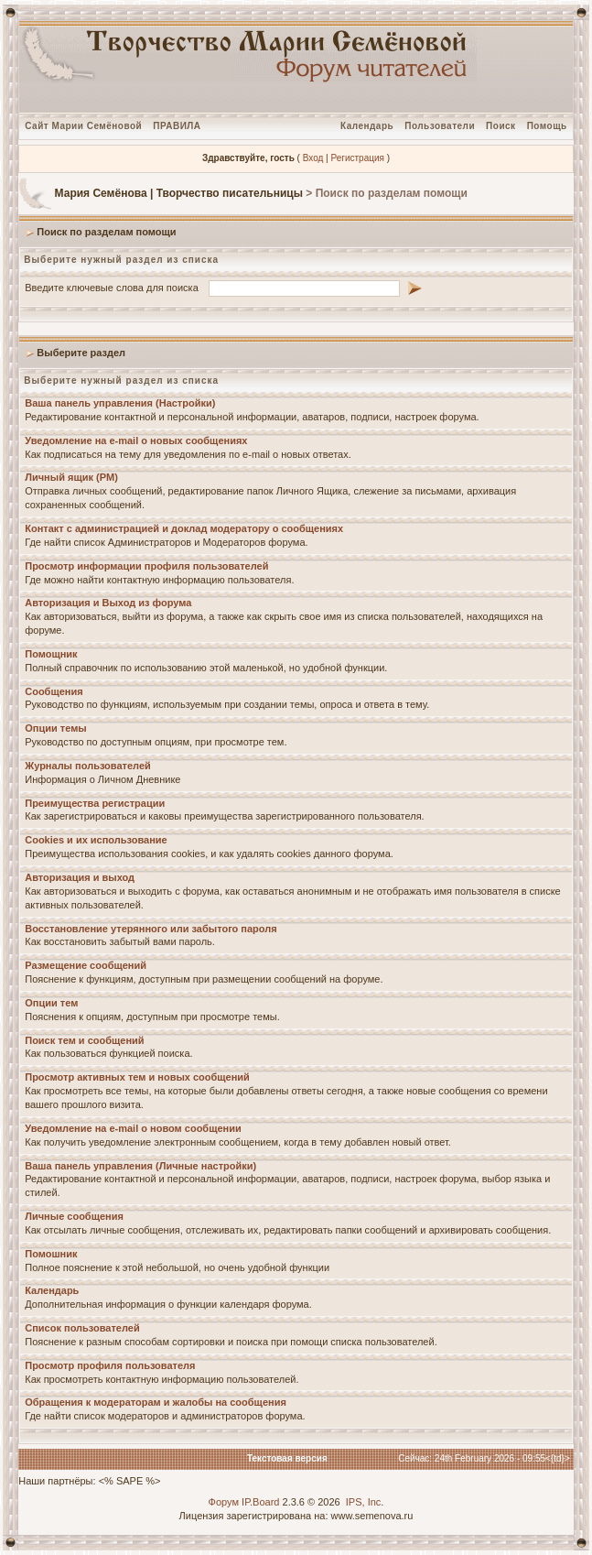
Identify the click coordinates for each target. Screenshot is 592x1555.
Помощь (547, 126)
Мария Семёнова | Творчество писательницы (179, 193)
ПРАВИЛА (176, 126)
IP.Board (260, 1501)
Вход (313, 158)
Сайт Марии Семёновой (83, 126)
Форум (224, 1501)
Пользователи (439, 126)
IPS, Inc (364, 1501)
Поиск (501, 126)
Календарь (366, 126)
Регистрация (356, 158)
